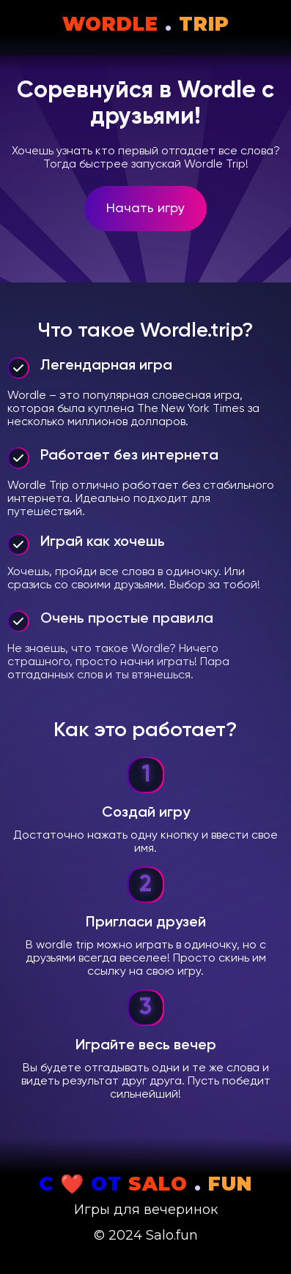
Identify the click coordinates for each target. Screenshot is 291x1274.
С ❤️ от (145, 1184)
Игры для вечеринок (146, 1210)
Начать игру (145, 208)
